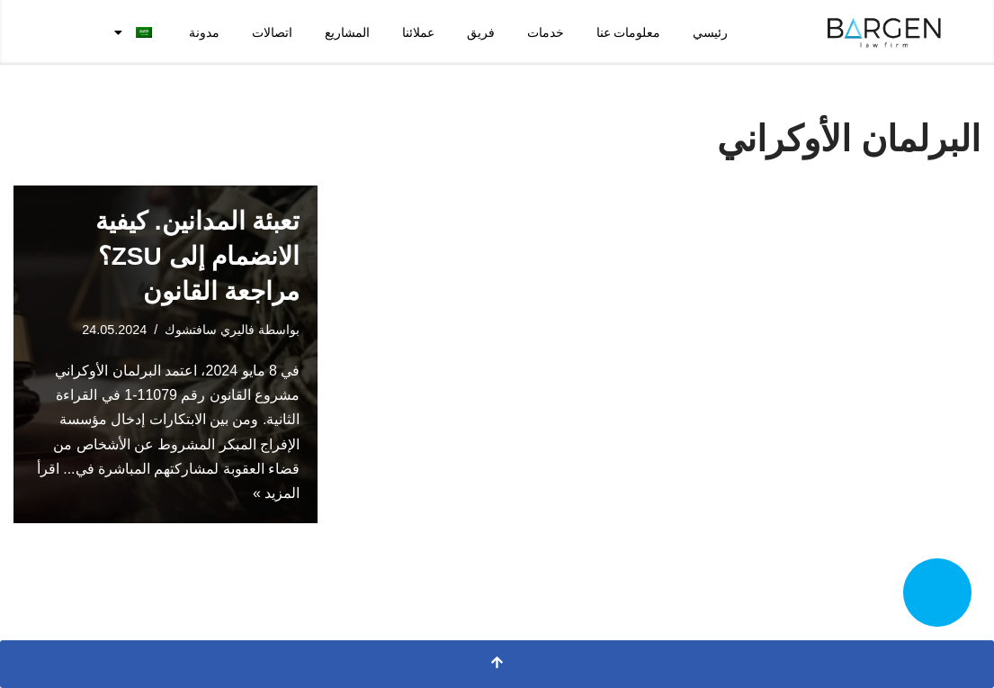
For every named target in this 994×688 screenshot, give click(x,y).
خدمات (545, 32)
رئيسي (710, 32)
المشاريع (347, 32)
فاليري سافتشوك (210, 329)
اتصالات (272, 32)
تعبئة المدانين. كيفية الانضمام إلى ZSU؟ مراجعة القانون (197, 256)
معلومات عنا (628, 32)
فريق (481, 32)
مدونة (204, 32)
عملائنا (418, 32)
